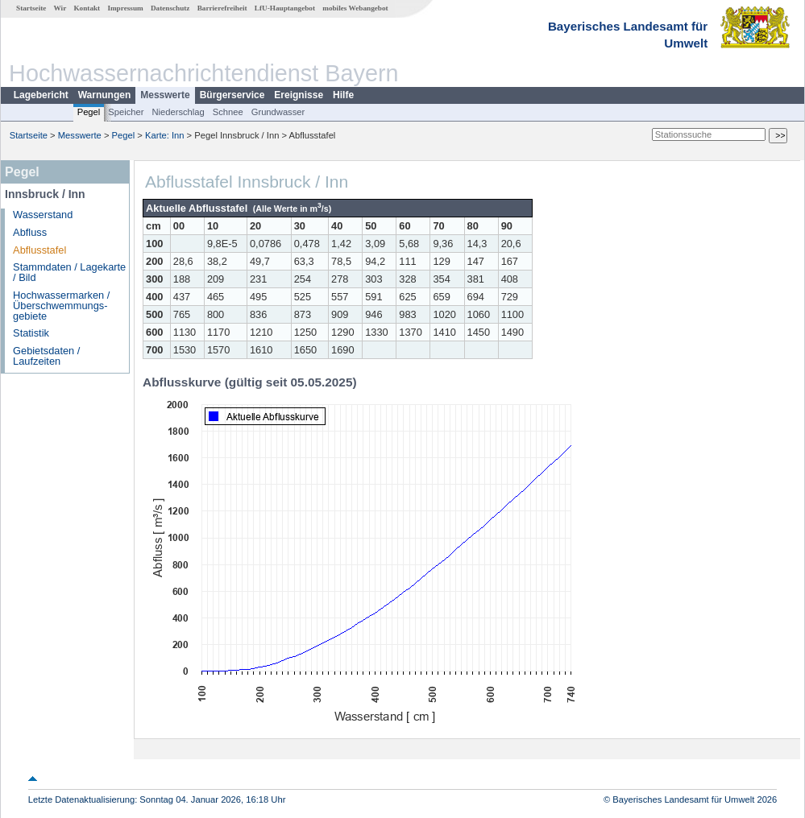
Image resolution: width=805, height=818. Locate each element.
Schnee (228, 112)
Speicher (125, 112)
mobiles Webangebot (355, 8)
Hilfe (343, 95)
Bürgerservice (232, 95)
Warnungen (104, 95)
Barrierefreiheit (222, 8)
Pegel (89, 112)
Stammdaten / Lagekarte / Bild (69, 272)
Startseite (31, 8)
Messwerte (164, 95)
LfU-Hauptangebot (285, 8)
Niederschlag (177, 112)
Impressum (125, 8)
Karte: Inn (165, 135)
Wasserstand (43, 215)
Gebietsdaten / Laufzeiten (46, 356)
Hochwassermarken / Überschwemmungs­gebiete (61, 305)
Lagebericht (41, 95)
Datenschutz (170, 8)
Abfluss (30, 232)
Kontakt (86, 8)
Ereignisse (298, 95)
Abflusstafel (39, 250)
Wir (60, 8)
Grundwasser (278, 112)
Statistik (31, 333)
